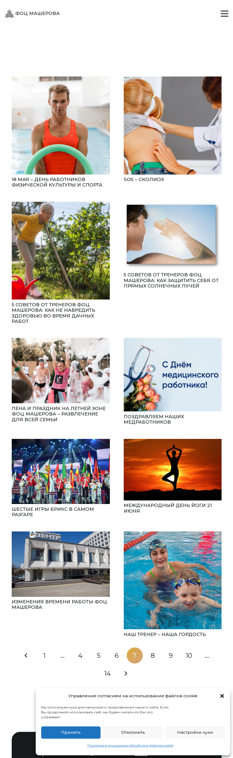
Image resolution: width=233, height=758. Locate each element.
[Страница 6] (116, 655)
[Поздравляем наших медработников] (172, 374)
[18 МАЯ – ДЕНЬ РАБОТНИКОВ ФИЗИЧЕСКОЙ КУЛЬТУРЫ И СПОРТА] (61, 126)
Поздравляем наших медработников (153, 419)
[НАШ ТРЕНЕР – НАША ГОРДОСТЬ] (172, 580)
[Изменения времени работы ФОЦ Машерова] (61, 564)
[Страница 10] (189, 655)
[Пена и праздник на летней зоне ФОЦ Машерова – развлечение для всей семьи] (61, 370)
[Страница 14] (107, 673)
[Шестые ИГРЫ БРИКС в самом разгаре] (61, 471)
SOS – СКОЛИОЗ (143, 179)
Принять (71, 732)
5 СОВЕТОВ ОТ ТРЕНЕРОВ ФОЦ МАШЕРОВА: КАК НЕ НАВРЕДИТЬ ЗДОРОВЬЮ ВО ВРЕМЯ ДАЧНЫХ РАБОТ (53, 313)
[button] (222, 696)
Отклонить (133, 732)
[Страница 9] (171, 655)
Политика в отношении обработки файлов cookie (130, 745)
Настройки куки (195, 732)
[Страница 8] (152, 655)
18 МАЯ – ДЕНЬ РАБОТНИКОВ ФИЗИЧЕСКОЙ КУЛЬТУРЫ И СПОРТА (57, 182)
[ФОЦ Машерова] (9, 14)
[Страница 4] (80, 655)
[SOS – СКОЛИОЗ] (172, 126)
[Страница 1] (44, 655)
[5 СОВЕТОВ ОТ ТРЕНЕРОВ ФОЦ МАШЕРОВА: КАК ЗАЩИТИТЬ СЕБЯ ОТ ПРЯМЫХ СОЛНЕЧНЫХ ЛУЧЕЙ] (172, 236)
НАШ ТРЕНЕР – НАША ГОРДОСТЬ (164, 634)
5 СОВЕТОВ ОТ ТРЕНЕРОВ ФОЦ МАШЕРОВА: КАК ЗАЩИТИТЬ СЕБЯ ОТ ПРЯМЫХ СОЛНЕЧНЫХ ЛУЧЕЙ (170, 280)
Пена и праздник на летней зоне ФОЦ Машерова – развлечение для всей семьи (59, 414)
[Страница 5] (98, 655)
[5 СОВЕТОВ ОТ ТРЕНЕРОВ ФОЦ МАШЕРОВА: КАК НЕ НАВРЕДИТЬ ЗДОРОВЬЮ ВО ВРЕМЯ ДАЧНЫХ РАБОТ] (61, 251)
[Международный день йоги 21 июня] (172, 469)
